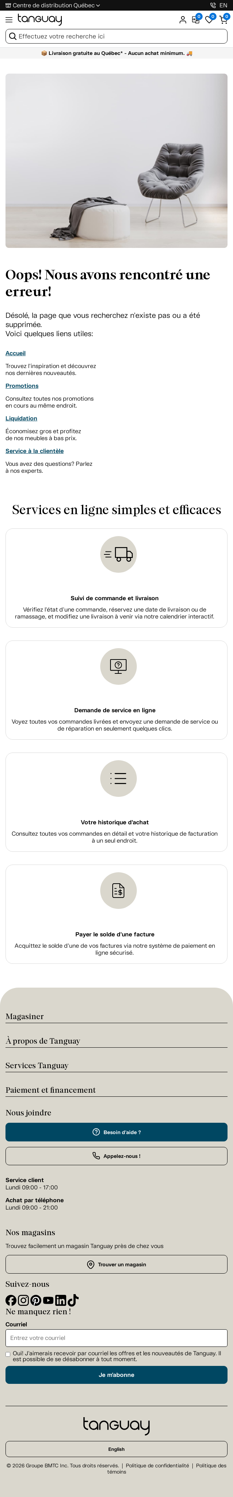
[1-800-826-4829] (213, 5)
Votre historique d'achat (115, 822)
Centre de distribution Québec (54, 5)
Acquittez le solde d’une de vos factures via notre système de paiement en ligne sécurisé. (115, 949)
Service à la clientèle (34, 451)
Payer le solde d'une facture (114, 934)
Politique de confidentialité (157, 1466)
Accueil (15, 353)
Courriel (16, 1324)
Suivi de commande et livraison (115, 598)
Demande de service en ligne (114, 710)
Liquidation (21, 418)
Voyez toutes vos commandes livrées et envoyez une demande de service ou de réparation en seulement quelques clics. (115, 725)
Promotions (21, 386)
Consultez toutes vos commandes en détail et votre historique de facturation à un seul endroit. (115, 837)
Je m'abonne (116, 1375)
